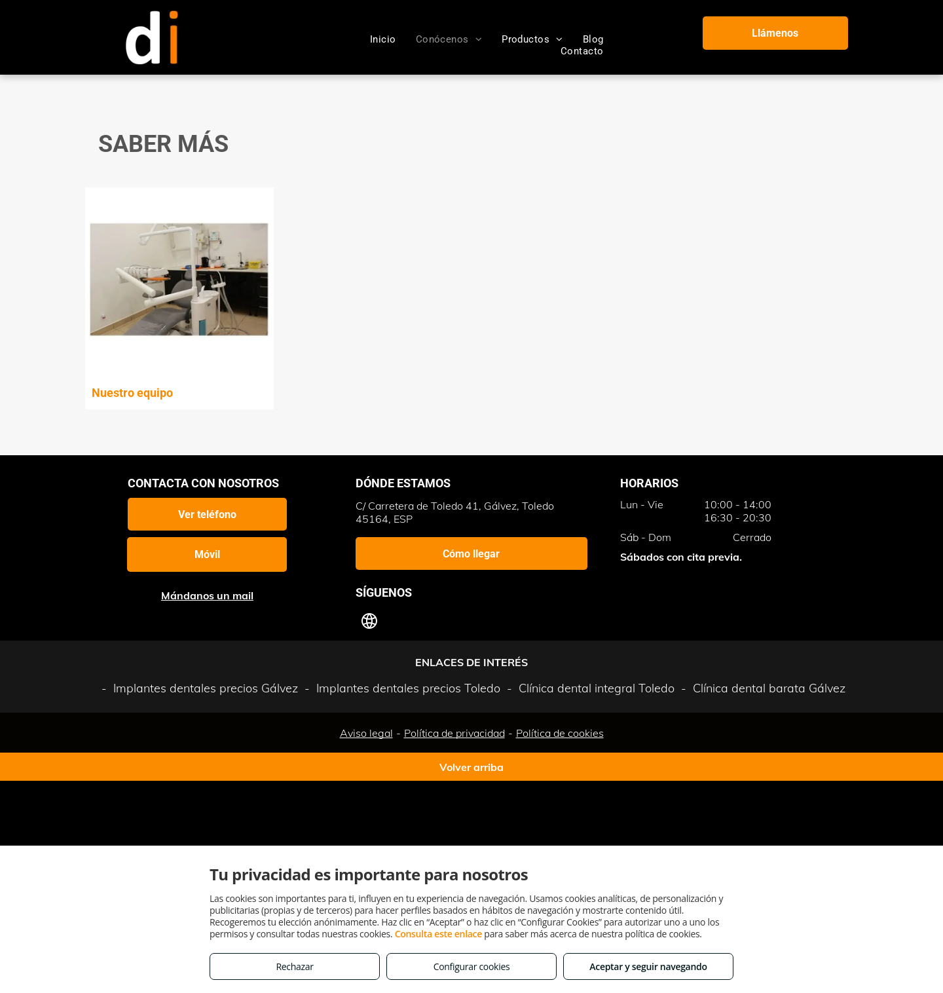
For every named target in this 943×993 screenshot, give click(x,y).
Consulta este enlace (438, 933)
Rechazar (294, 966)
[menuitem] (383, 39)
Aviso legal (366, 733)
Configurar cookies (472, 966)
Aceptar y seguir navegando (648, 966)
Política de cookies (560, 733)
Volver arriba (471, 767)
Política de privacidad (454, 733)
